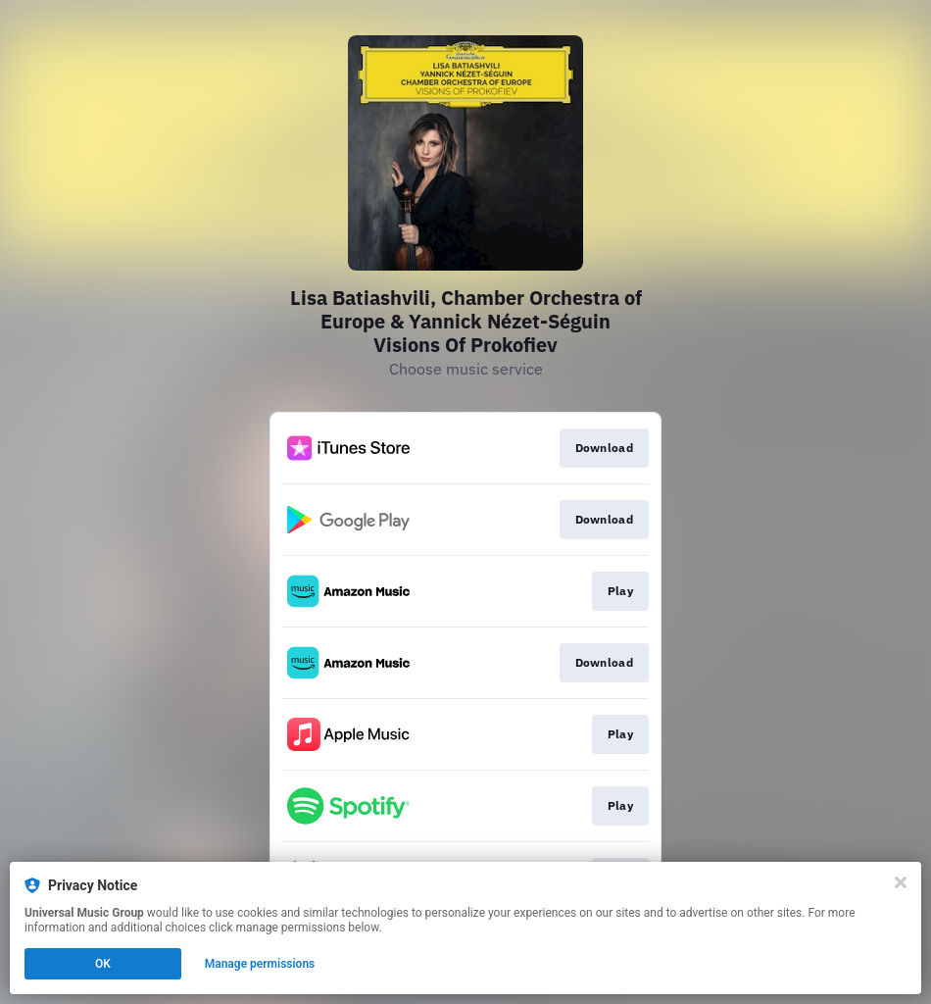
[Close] (900, 882)
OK (103, 964)
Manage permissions (260, 964)
